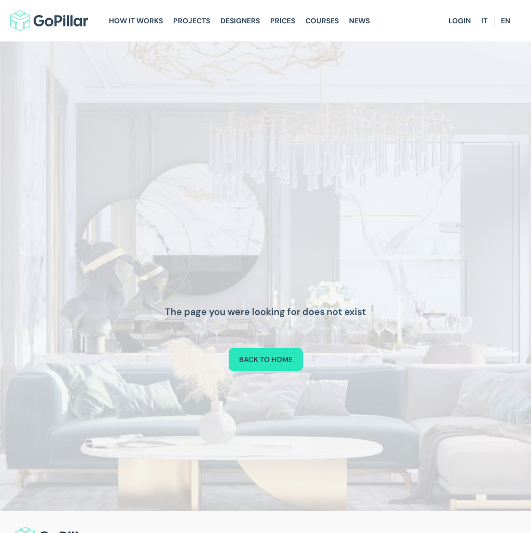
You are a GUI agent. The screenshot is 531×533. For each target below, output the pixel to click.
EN (505, 20)
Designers (240, 20)
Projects (191, 20)
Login (460, 20)
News (359, 20)
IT (484, 20)
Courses (322, 20)
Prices (282, 20)
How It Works (136, 20)
